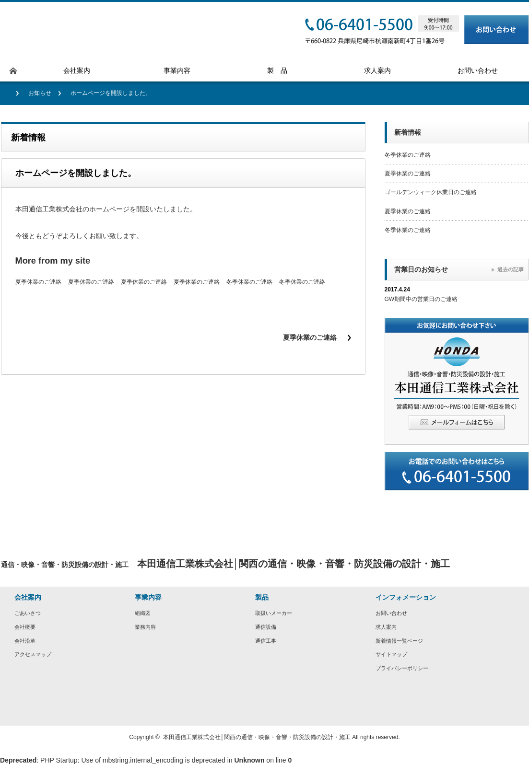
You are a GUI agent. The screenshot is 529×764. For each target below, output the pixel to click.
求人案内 (386, 627)
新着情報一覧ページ (399, 641)
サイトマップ (391, 654)
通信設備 (265, 627)
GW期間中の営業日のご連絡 (421, 299)
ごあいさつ (27, 613)
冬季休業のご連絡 (249, 281)
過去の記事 (510, 269)
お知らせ (39, 93)
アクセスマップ (32, 654)
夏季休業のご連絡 (38, 281)
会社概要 (24, 627)
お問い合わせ (391, 613)
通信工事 (265, 641)
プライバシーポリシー (402, 668)
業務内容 (145, 627)
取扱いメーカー (273, 613)
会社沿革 (24, 641)
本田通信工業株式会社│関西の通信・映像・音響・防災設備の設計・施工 (257, 737)
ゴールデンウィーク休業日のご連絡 (431, 192)
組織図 (143, 613)
